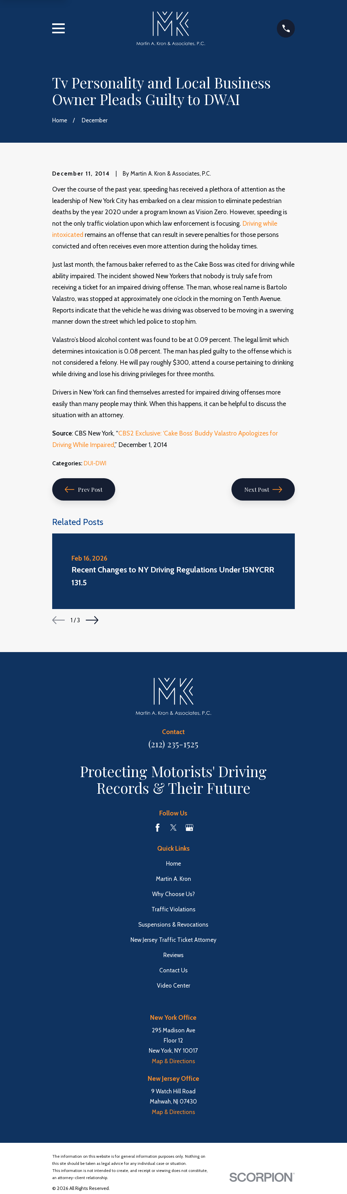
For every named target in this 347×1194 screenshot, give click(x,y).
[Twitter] (173, 828)
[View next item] (92, 620)
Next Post (263, 489)
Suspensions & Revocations (173, 924)
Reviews (173, 955)
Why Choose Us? (173, 894)
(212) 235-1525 (173, 743)
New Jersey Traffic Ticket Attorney (173, 939)
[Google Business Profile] (189, 828)
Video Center (173, 985)
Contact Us (173, 970)
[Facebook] (158, 828)
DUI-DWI (95, 463)
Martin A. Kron (173, 878)
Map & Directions (173, 1061)
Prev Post (83, 489)
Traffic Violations (173, 909)
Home (173, 863)
